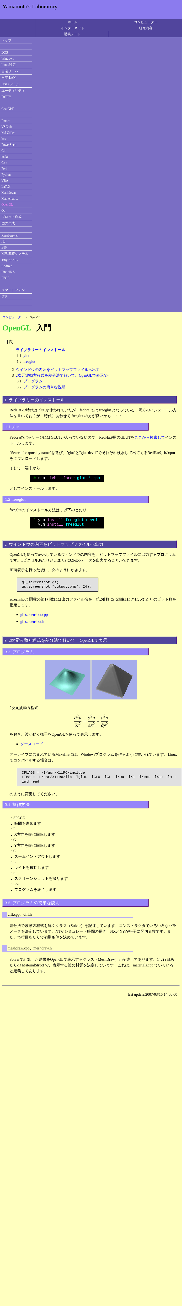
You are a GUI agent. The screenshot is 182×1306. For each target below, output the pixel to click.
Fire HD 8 (8, 272)
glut (26, 356)
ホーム (73, 22)
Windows (7, 58)
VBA (4, 180)
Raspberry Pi (9, 235)
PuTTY (6, 97)
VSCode (6, 127)
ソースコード (31, 744)
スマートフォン (13, 290)
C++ (4, 163)
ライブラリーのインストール (40, 350)
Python (6, 174)
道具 (4, 296)
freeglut (29, 361)
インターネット (72, 28)
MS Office (8, 133)
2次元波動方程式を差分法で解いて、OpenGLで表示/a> (62, 375)
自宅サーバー (11, 71)
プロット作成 (11, 217)
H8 (3, 241)
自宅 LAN (8, 77)
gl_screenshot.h (32, 621)
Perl (4, 168)
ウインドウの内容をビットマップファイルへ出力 (58, 370)
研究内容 (145, 28)
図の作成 (8, 223)
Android (6, 266)
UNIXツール (10, 84)
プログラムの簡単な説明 (44, 387)
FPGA (5, 278)
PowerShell (8, 145)
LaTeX (6, 186)
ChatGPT (7, 109)
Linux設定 (8, 65)
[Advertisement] (42, 1034)
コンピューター (145, 22)
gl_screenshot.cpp (34, 615)
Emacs (5, 121)
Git (3, 151)
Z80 (4, 247)
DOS (4, 52)
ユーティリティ (13, 90)
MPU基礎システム (14, 254)
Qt (3, 210)
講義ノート (72, 34)
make (4, 157)
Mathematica (9, 198)
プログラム (33, 381)
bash (4, 139)
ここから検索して (149, 437)
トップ (6, 40)
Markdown (8, 192)
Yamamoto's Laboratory (30, 6)
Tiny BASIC (9, 260)
